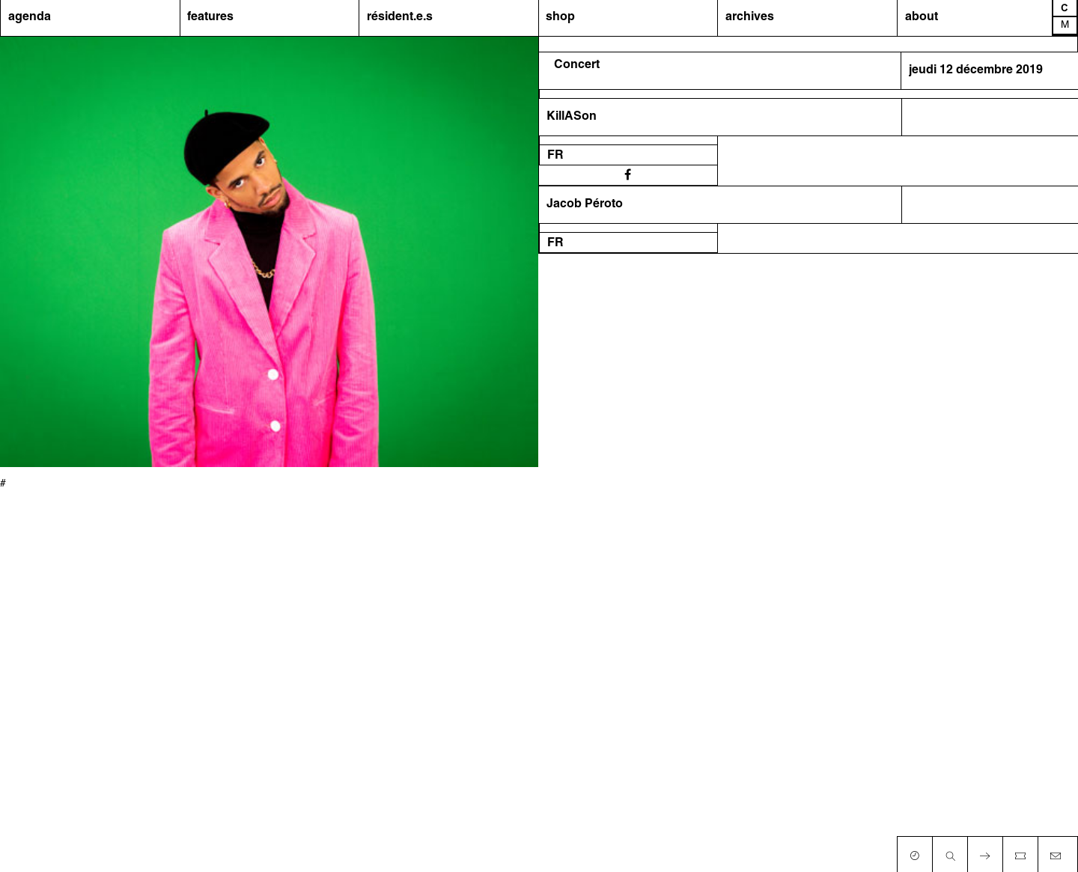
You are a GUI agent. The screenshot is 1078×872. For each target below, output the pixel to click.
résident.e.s (400, 17)
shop (560, 17)
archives (749, 17)
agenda (29, 17)
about (921, 17)
